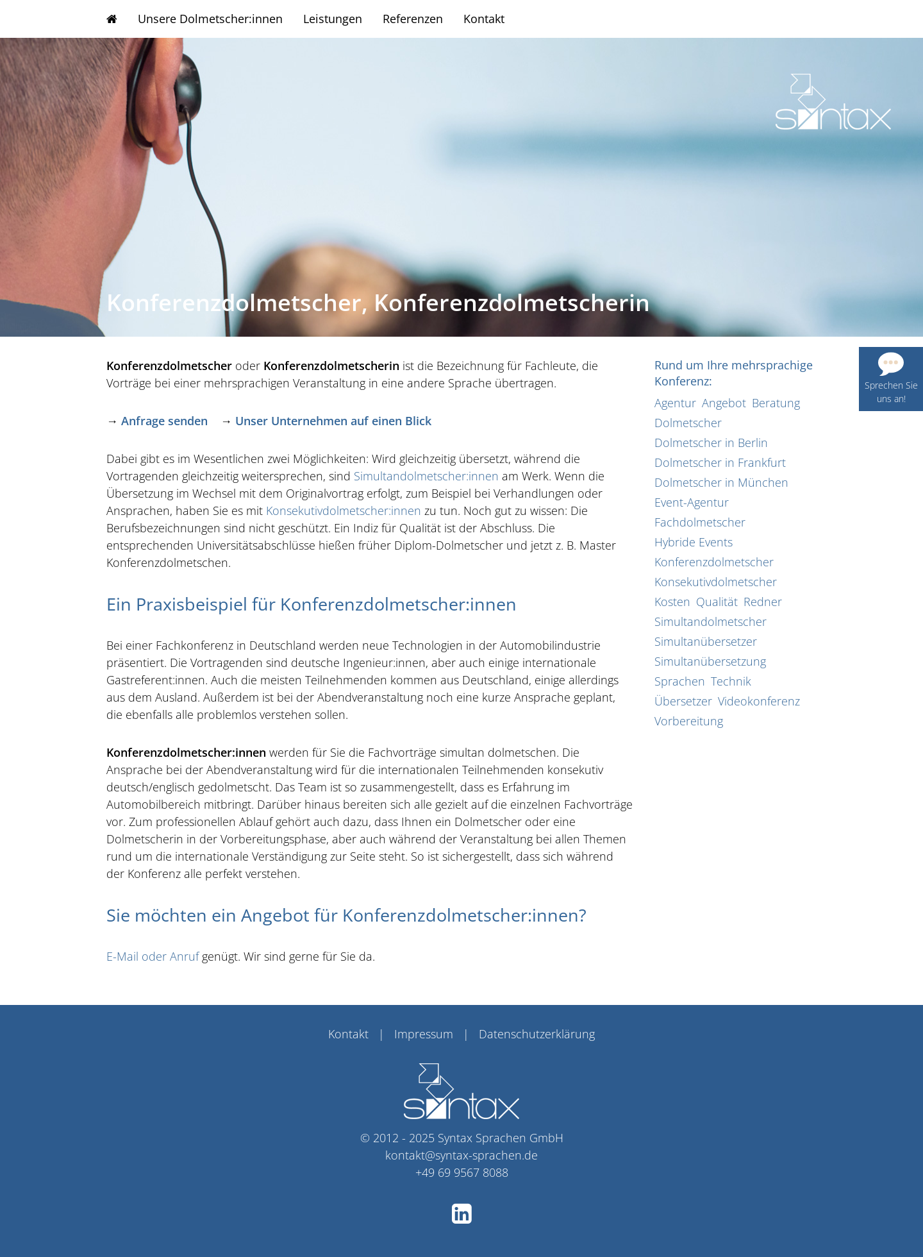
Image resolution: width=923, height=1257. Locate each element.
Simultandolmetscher (710, 621)
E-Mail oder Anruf (152, 956)
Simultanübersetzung (710, 661)
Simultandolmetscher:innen (426, 476)
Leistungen (332, 18)
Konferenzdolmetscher (714, 561)
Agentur (675, 402)
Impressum (423, 1034)
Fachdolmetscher (699, 522)
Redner (763, 601)
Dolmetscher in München (721, 482)
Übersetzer (683, 701)
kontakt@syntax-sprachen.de (461, 1155)
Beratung (776, 402)
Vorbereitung (688, 721)
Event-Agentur (691, 502)
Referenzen (413, 18)
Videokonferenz (759, 701)
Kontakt (483, 18)
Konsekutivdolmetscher (715, 581)
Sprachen (679, 681)
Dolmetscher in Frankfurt (720, 462)
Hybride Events (693, 542)
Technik (731, 681)
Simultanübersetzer (705, 641)
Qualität (717, 601)
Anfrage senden (164, 420)
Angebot (724, 402)
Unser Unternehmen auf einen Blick (333, 420)
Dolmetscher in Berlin (711, 442)
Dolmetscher (688, 422)
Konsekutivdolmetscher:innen (343, 510)
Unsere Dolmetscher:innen (210, 18)
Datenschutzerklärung (537, 1034)
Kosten (672, 601)
